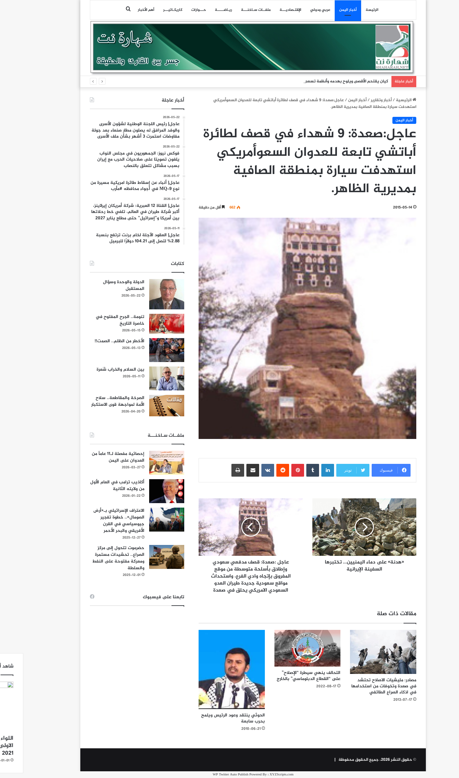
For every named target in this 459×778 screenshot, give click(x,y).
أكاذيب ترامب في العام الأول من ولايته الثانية (94, 486)
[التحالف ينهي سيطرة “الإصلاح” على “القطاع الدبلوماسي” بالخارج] (284, 648)
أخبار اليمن (324, 10)
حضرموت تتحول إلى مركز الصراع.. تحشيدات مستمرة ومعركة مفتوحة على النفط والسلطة (95, 558)
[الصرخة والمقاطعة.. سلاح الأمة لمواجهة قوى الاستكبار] (143, 405)
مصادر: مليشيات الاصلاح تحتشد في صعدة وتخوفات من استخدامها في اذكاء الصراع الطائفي (360, 686)
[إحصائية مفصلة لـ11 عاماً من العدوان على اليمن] (143, 463)
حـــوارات (175, 10)
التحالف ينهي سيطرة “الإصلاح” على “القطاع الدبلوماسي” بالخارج (285, 676)
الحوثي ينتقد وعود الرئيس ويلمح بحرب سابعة (209, 718)
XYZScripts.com (258, 775)
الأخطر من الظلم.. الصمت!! (96, 341)
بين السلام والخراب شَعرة (97, 369)
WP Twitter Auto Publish (207, 775)
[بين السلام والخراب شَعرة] (143, 378)
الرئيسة (348, 10)
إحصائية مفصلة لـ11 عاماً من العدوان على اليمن (94, 457)
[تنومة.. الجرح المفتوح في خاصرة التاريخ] (143, 324)
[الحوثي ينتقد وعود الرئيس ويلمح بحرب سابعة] (208, 669)
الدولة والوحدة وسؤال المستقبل (100, 285)
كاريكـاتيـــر (149, 10)
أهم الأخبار (122, 10)
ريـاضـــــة (199, 10)
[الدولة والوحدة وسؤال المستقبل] (143, 294)
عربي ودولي (297, 10)
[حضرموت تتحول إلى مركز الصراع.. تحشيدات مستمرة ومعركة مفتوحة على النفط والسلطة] (143, 557)
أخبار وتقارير (357, 100)
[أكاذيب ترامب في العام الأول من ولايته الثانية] (143, 491)
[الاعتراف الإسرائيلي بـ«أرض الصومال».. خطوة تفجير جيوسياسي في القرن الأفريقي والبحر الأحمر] (143, 520)
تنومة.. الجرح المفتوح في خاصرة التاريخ (96, 320)
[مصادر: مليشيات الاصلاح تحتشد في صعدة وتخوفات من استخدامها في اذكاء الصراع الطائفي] (359, 652)
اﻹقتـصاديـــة (267, 10)
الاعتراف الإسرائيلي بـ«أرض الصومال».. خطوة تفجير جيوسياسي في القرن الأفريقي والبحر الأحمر (95, 520)
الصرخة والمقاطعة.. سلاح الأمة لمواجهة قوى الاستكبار (94, 401)
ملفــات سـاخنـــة (232, 10)
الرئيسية (382, 100)
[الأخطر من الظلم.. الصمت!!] (143, 350)
